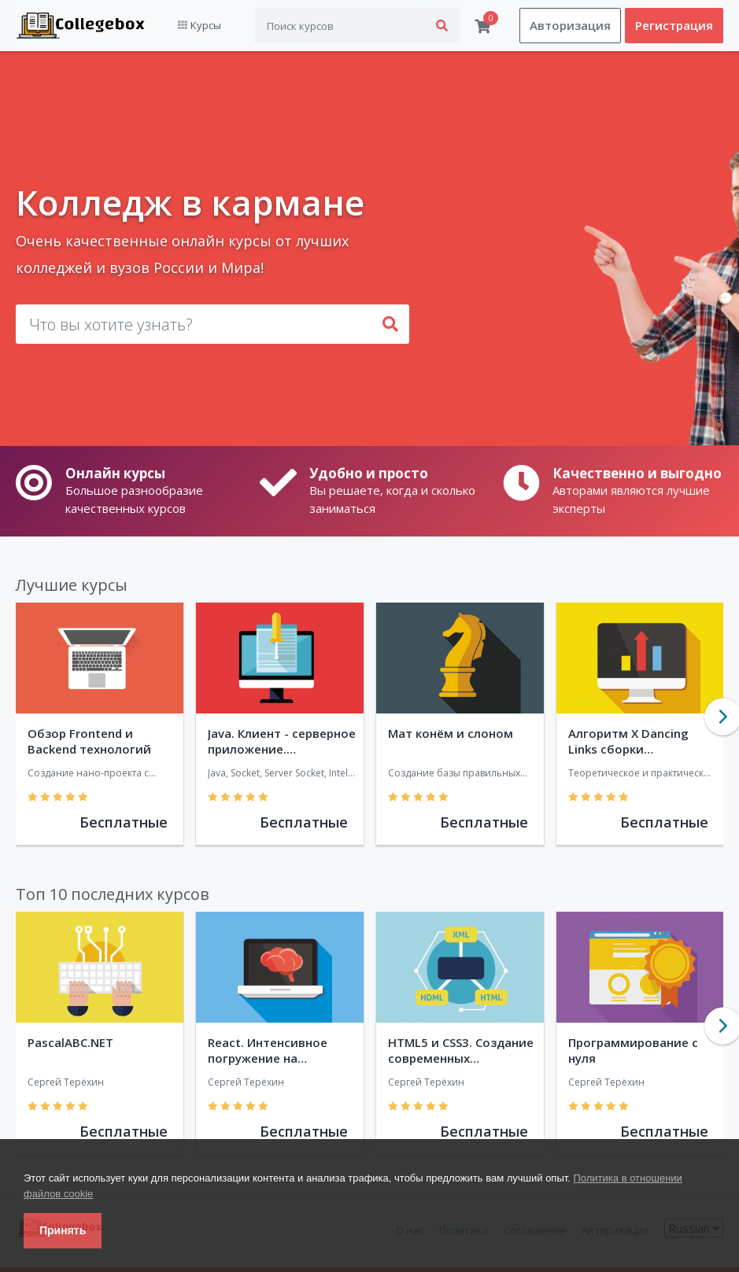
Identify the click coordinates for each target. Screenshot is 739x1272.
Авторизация (570, 26)
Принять (62, 1230)
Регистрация (674, 26)
